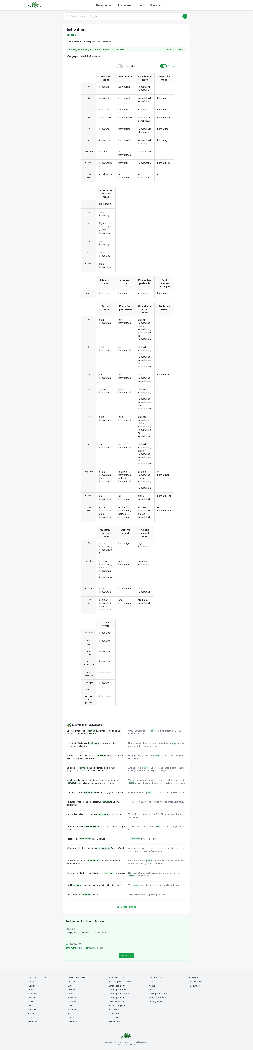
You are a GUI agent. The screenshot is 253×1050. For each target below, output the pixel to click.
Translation (130, 66)
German (31, 1017)
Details (107, 41)
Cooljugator (71, 932)
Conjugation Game (158, 994)
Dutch (30, 1005)
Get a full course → (175, 49)
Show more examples (126, 907)
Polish (71, 1017)
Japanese (32, 994)
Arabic (31, 989)
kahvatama (94, 948)
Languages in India (117, 989)
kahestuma (74, 948)
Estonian (86, 932)
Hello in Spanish (116, 1001)
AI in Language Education (120, 982)
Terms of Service (157, 997)
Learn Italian (114, 1017)
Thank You (114, 1013)
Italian (71, 994)
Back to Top (126, 955)
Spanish (31, 997)
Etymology (124, 5)
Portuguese (33, 1009)
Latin (70, 986)
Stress (171, 66)
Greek (31, 982)
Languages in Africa (118, 986)
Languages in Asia (117, 997)
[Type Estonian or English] (126, 16)
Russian (31, 986)
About (152, 986)
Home (152, 982)
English (31, 1001)
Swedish (72, 1009)
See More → (115, 1021)
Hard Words (114, 1009)
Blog (140, 5)
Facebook (195, 982)
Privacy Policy (155, 1001)
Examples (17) (92, 41)
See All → (32, 1021)
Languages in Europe (119, 994)
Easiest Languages (118, 1005)
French (31, 1013)
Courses (155, 5)
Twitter (194, 986)
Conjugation (104, 5)
